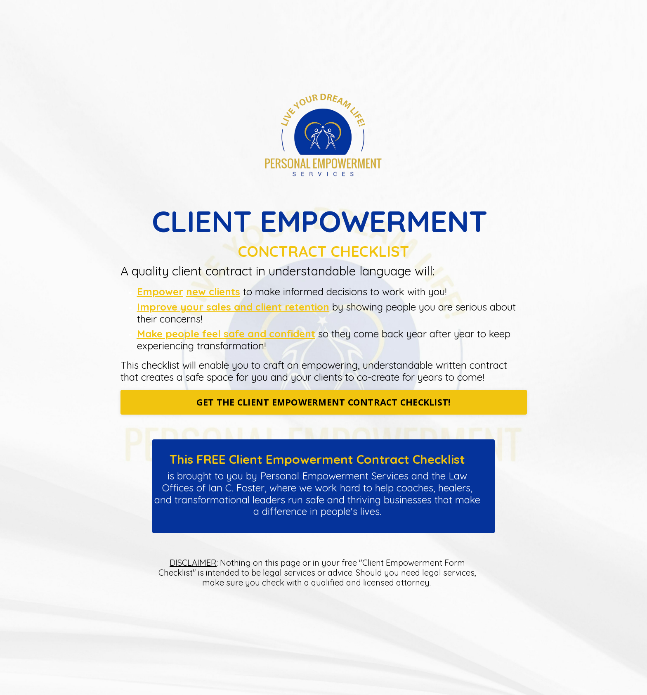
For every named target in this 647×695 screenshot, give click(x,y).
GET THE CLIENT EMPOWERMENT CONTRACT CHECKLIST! (323, 402)
